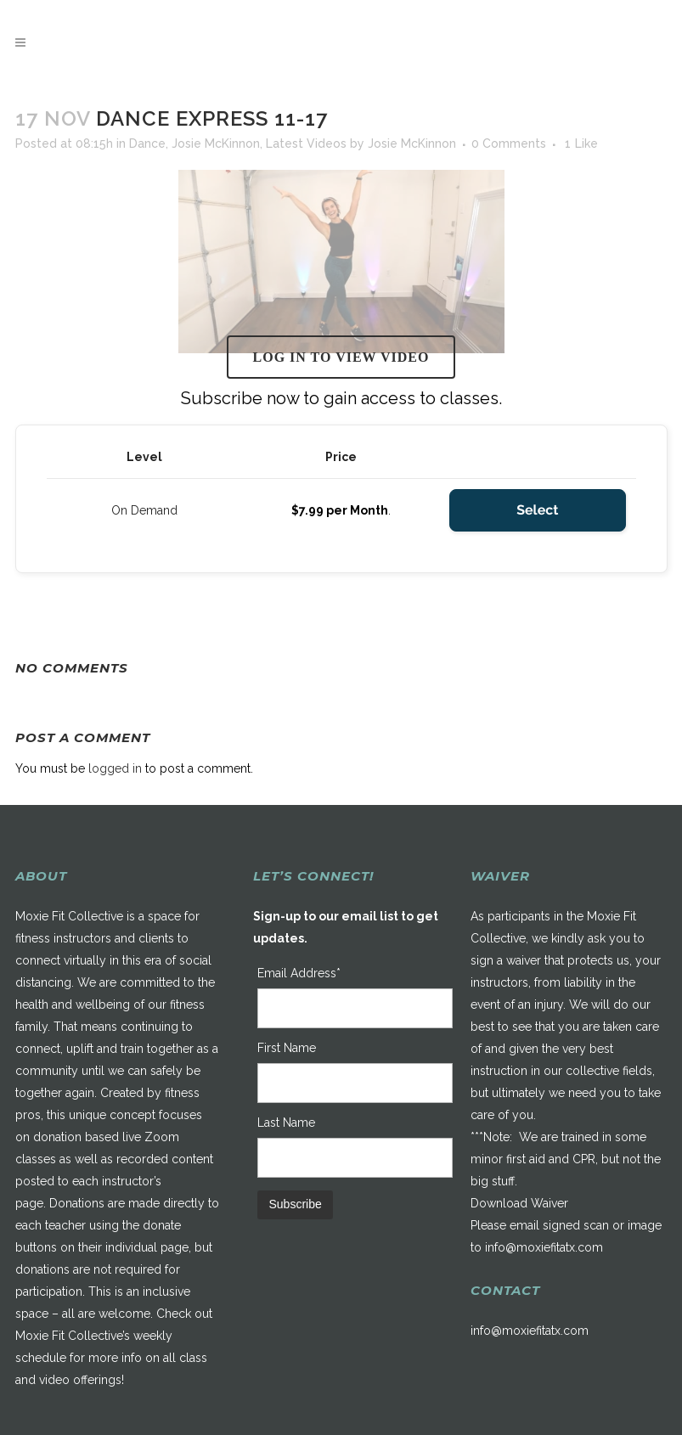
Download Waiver (519, 1203)
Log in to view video (341, 357)
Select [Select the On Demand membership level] (537, 510)
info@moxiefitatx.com (544, 1247)
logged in (115, 768)
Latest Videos (306, 143)
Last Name (286, 1122)
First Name (286, 1048)
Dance (147, 143)
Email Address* (299, 973)
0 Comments (508, 143)
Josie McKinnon (216, 143)
